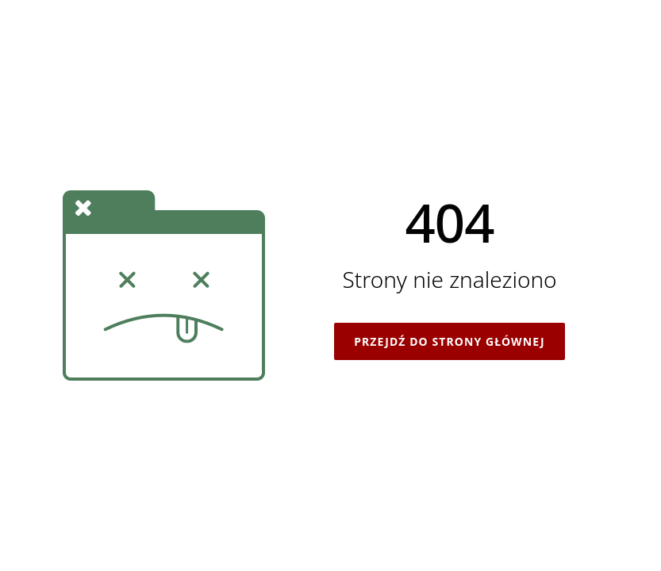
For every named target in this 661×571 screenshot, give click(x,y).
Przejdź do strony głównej (449, 341)
